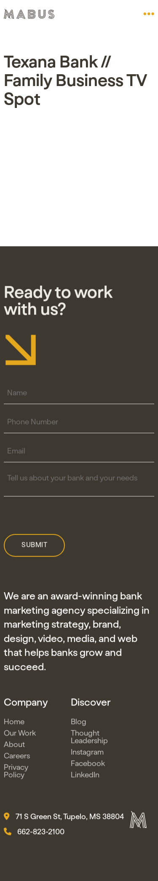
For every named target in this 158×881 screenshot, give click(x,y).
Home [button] (14, 723)
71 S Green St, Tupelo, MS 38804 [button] (64, 818)
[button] (148, 14)
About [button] (14, 746)
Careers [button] (17, 758)
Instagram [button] (87, 754)
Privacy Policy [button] (16, 773)
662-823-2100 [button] (34, 834)
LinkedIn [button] (85, 777)
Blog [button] (78, 723)
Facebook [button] (88, 765)
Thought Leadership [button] (89, 738)
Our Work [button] (20, 735)
